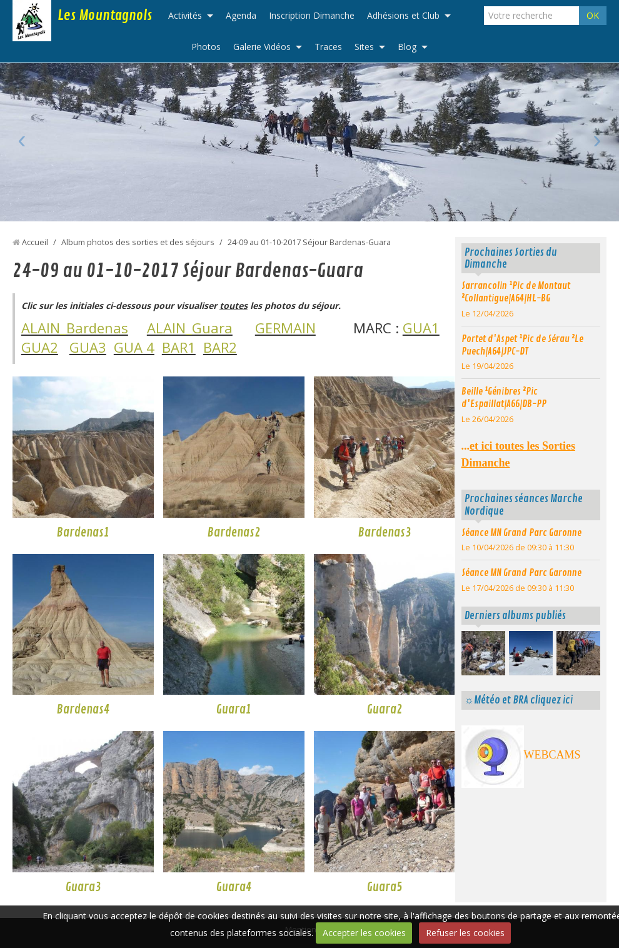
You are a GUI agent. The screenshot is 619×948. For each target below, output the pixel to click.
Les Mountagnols (105, 15)
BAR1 (179, 347)
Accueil (35, 242)
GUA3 (87, 347)
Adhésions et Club (403, 15)
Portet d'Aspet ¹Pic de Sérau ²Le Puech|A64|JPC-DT (522, 345)
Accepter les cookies (364, 933)
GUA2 (39, 347)
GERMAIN (285, 327)
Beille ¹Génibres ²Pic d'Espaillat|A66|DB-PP (503, 397)
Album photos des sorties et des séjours (137, 242)
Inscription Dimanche (312, 15)
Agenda (241, 15)
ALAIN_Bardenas (74, 327)
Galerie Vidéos (262, 47)
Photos (206, 47)
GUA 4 (134, 347)
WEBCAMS (552, 755)
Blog (407, 47)
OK (592, 15)
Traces (328, 47)
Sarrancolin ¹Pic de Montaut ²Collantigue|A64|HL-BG (515, 292)
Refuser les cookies (465, 933)
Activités (185, 15)
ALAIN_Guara (190, 327)
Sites (364, 47)
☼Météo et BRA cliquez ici (519, 700)
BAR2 (220, 347)
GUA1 (421, 327)
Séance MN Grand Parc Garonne (521, 533)
